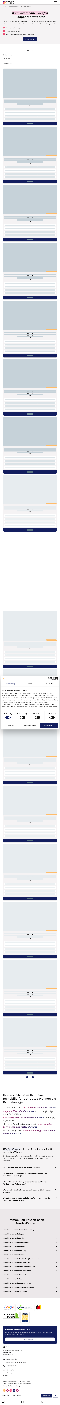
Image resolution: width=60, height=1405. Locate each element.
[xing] (7, 1390)
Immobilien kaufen (14, 6)
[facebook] (14, 1390)
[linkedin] (4, 1390)
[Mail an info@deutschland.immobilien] (30, 1401)
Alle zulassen (48, 725)
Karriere (5, 1375)
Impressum (22, 1381)
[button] (55, 2)
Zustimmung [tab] (10, 684)
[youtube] (17, 1390)
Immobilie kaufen (8, 1370)
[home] (8, 2)
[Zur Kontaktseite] (11, 1401)
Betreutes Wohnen (26, 6)
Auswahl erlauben (30, 725)
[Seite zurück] (27, 1077)
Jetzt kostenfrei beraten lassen (30, 567)
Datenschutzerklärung (10, 1381)
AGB (28, 1381)
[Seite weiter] (33, 1077)
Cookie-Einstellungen (10, 1383)
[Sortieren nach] (30, 58)
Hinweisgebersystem (24, 1383)
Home (4, 6)
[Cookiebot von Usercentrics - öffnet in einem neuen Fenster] (50, 678)
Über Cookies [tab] (49, 684)
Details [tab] (30, 684)
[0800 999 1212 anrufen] (49, 1401)
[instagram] (11, 1390)
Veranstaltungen (8, 1373)
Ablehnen (11, 725)
